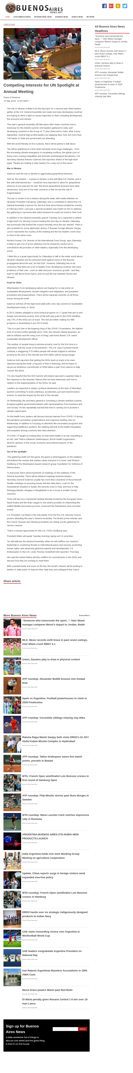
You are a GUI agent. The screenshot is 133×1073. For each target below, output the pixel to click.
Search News (77, 17)
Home (7, 17)
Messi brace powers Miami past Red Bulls (47, 990)
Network (90, 17)
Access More (84, 615)
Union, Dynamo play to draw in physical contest (51, 659)
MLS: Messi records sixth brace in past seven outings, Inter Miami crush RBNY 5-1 (110, 54)
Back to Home (9, 24)
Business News (61, 17)
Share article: (12, 581)
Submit (82, 1029)
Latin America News (22, 17)
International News (43, 17)
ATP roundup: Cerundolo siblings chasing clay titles (53, 717)
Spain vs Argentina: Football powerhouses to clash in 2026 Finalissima (108, 84)
